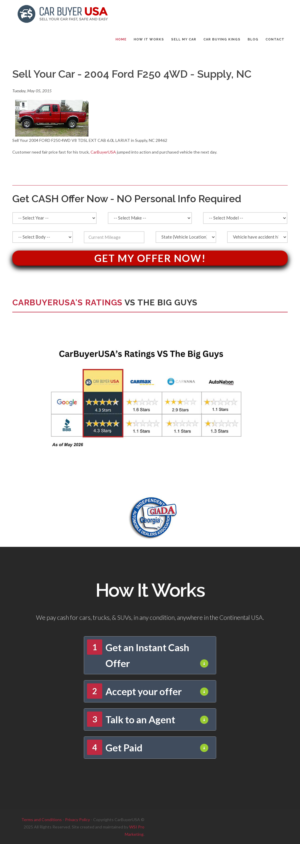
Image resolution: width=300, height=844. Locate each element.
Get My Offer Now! (150, 258)
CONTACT (274, 39)
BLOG (253, 39)
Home (121, 39)
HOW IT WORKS (149, 39)
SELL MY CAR (183, 39)
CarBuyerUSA (103, 151)
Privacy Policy (77, 819)
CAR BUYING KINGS (222, 39)
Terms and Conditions (41, 819)
